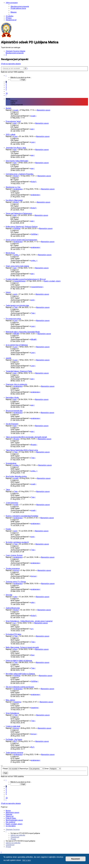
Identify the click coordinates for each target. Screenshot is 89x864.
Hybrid (8, 292)
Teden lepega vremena (14, 753)
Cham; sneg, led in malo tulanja (17, 266)
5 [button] (6, 90)
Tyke (16, 307)
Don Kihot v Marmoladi (14, 200)
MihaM (16, 334)
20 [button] (7, 93)
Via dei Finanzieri (12, 424)
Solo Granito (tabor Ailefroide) (17, 161)
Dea (15, 649)
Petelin (8, 529)
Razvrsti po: (32, 769)
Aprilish (8, 108)
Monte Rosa (10, 253)
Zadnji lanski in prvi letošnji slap (17, 305)
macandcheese (20, 281)
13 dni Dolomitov (12, 503)
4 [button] (6, 88)
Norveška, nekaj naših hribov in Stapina (20, 674)
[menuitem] (19, 6)
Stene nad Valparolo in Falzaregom (19, 213)
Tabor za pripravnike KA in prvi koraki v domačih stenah (26, 437)
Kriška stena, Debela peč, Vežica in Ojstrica (21, 227)
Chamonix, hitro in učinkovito (16, 384)
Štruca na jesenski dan (14, 411)
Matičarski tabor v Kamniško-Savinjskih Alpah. (23, 332)
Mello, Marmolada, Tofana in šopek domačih (22, 647)
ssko (15, 597)
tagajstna (17, 702)
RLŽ (15, 741)
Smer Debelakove (12, 713)
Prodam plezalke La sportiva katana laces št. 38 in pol (26, 279)
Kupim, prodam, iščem (52, 281)
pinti (15, 294)
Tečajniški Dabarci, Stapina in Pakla (19, 371)
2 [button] (6, 84)
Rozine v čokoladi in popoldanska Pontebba (22, 516)
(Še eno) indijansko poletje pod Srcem (20, 687)
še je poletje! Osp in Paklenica (17, 345)
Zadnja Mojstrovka (13, 608)
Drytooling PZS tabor (13, 634)
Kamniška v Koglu (12, 397)
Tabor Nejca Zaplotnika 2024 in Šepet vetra (22, 450)
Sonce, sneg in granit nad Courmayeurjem (21, 240)
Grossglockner (11, 463)
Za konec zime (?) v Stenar (16, 582)
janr (15, 123)
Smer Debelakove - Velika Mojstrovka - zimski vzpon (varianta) (29, 621)
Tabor (8, 490)
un (15, 623)
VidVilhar (17, 228)
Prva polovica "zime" (13, 121)
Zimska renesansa (13, 568)
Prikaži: (11, 769)
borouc (16, 570)
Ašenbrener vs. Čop (13, 187)
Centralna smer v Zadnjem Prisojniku (19, 174)
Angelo (16, 439)
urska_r (17, 255)
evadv (16, 110)
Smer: (52, 769)
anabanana (18, 189)
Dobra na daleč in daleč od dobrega (19, 660)
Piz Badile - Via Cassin (14, 739)
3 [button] (6, 86)
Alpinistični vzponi (43, 110)
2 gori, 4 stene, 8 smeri (14, 555)
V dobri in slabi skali (13, 726)
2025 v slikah (10, 134)
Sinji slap (9, 595)
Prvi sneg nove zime (13, 319)
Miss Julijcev (10, 700)
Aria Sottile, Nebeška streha (16, 476)
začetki (8, 358)
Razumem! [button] (75, 859)
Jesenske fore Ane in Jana (16, 148)
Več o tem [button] (26, 860)
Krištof (16, 176)
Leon (16, 136)
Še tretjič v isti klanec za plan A (17, 542)
